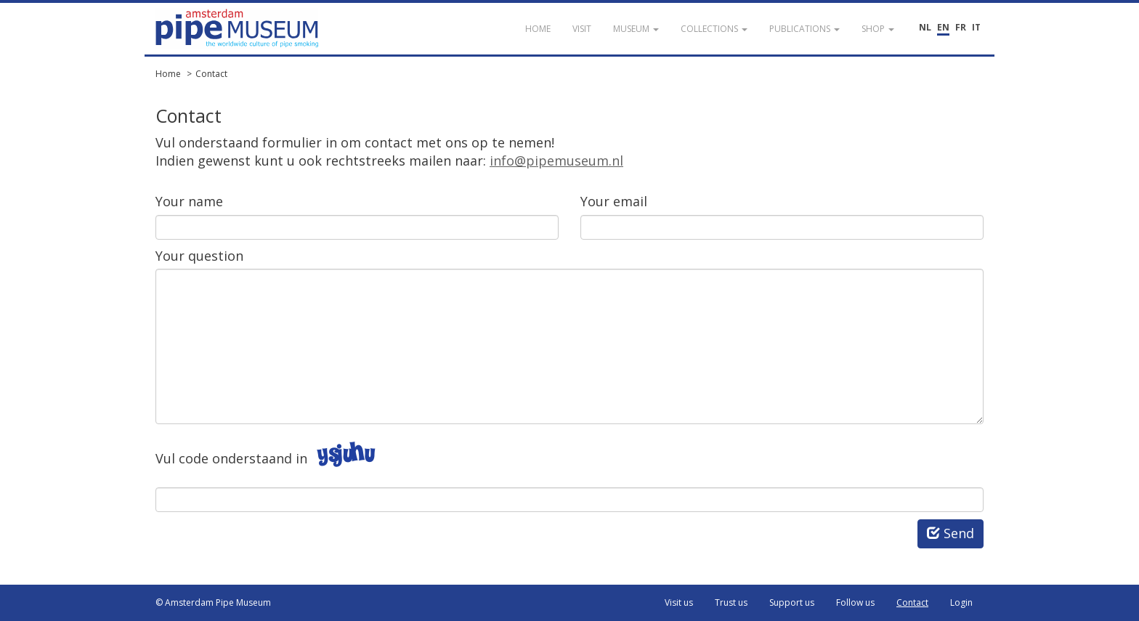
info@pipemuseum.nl (556, 160)
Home (168, 74)
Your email (613, 201)
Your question (199, 255)
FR (960, 27)
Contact (211, 74)
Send (950, 533)
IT (976, 27)
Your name (189, 201)
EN (943, 27)
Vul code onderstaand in (231, 458)
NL (925, 27)
